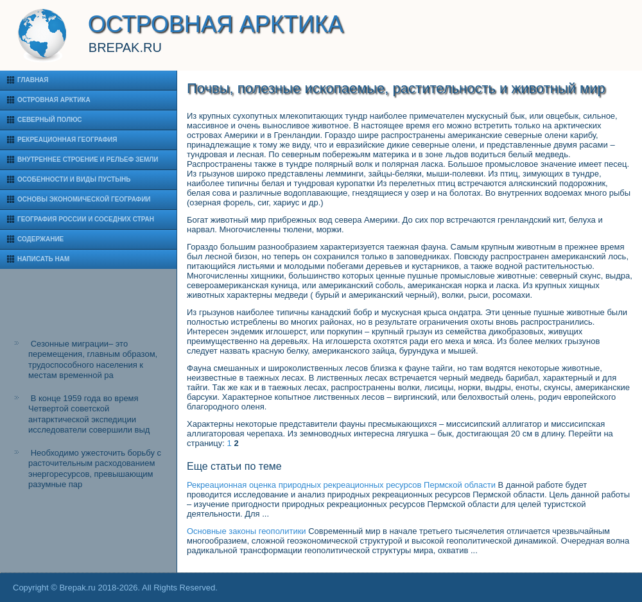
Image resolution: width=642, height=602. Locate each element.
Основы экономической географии (84, 199)
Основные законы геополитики (246, 531)
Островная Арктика (54, 99)
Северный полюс (49, 119)
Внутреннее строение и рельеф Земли (88, 159)
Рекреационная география (67, 139)
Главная (33, 79)
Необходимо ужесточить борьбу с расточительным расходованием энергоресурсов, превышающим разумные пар (94, 468)
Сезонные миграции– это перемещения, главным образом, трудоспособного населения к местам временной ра (92, 359)
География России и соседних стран (85, 219)
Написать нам (43, 258)
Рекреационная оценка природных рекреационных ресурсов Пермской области (341, 485)
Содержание (40, 239)
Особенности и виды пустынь (73, 179)
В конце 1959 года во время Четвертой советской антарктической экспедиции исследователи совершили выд (89, 413)
